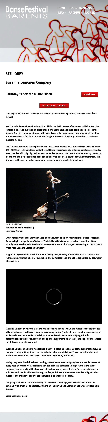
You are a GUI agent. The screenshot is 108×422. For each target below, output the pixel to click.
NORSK (90, 13)
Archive (74, 13)
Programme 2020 (81, 8)
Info (60, 13)
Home (61, 8)
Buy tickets (89, 94)
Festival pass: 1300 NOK (54, 105)
